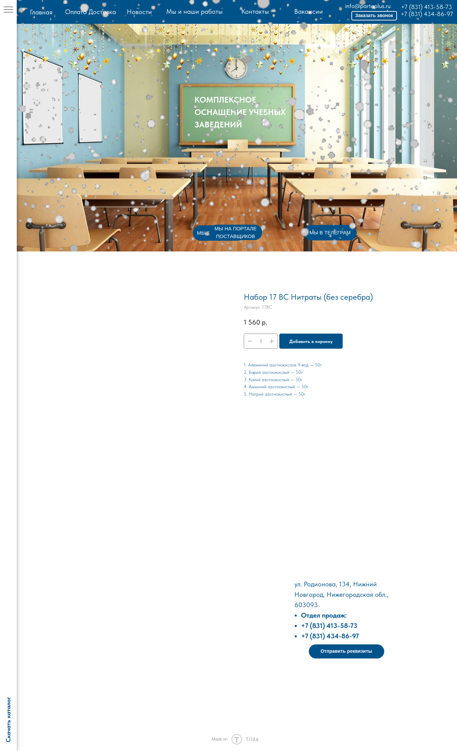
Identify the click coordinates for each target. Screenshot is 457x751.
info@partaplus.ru (368, 5)
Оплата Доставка (90, 12)
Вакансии (308, 11)
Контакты (255, 11)
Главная (41, 12)
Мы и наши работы (194, 11)
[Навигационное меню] (8, 10)
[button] (374, 15)
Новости (139, 12)
